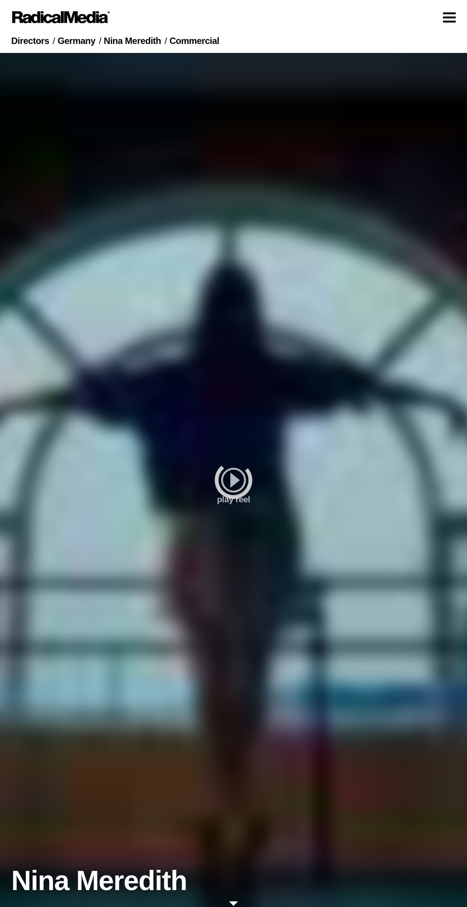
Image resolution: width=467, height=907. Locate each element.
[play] (233, 480)
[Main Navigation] (233, 17)
